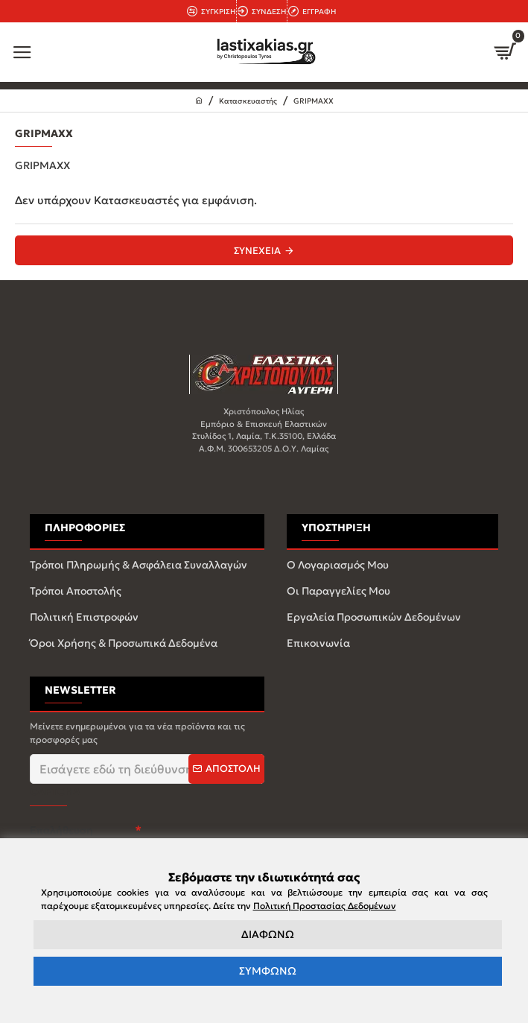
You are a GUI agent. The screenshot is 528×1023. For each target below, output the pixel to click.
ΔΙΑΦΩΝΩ (267, 934)
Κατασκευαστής (248, 101)
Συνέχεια (257, 250)
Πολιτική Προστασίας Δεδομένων (324, 905)
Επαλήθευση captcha (61, 837)
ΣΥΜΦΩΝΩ (267, 971)
